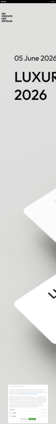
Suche (49, 1)
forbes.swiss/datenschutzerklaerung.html (29, 393)
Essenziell (12, 409)
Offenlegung (34, 421)
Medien (14, 416)
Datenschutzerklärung (23, 421)
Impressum (30, 421)
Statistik (14, 413)
